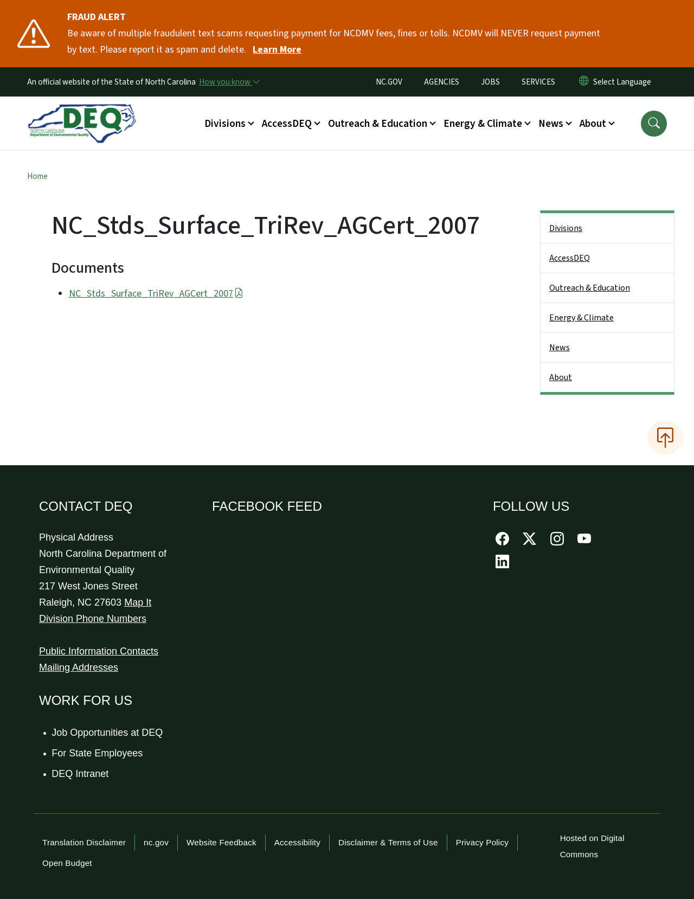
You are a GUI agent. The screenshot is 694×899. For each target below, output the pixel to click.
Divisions (565, 228)
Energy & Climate (581, 318)
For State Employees (98, 753)
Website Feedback (221, 842)
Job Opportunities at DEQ (108, 732)
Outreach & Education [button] (377, 123)
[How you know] (228, 82)
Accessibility (297, 842)
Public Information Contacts (98, 651)
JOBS (490, 82)
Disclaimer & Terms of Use (388, 842)
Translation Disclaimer (84, 842)
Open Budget (67, 863)
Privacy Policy (482, 842)
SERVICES (538, 82)
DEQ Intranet (80, 773)
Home (37, 176)
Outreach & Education (589, 288)
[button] (654, 124)
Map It (137, 602)
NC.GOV (389, 82)
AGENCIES (441, 82)
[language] (624, 82)
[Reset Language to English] (584, 82)
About (560, 377)
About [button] (593, 123)
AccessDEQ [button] (287, 123)
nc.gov (156, 842)
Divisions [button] (225, 123)
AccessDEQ (569, 258)
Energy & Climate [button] (483, 123)
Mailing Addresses (78, 667)
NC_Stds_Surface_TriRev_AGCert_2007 (156, 293)
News (559, 348)
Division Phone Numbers (92, 618)
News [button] (550, 123)
